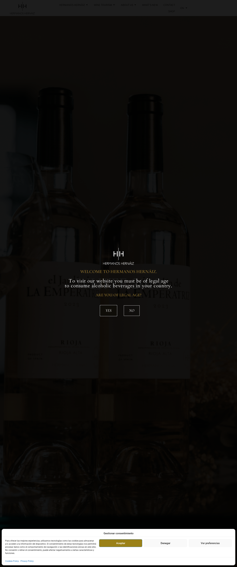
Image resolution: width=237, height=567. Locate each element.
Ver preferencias (210, 543)
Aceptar (120, 543)
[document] (118, 283)
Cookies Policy (12, 561)
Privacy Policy (27, 561)
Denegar (165, 543)
